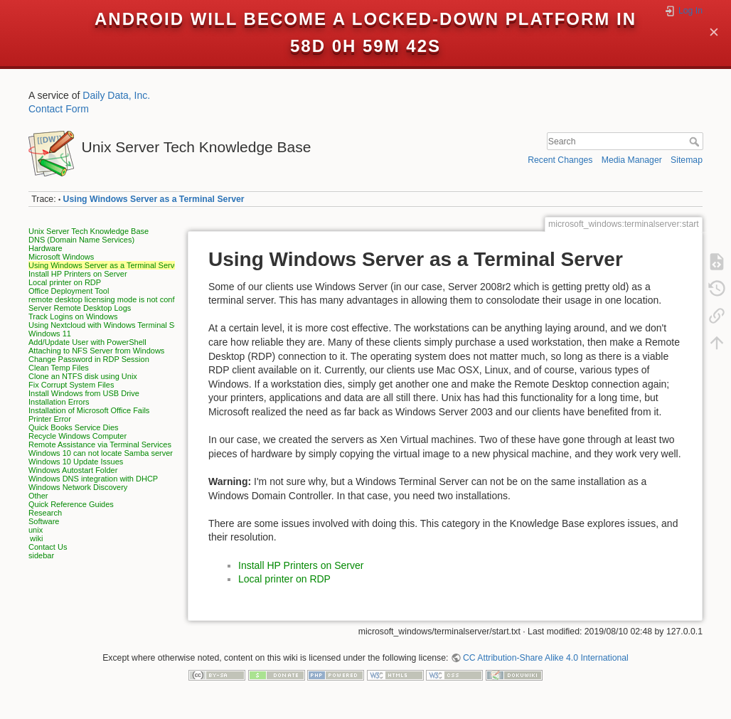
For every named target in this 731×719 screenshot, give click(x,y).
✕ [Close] (714, 33)
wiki (36, 538)
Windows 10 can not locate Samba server (100, 453)
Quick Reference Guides (71, 504)
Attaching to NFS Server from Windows (96, 350)
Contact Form (58, 108)
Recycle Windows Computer (77, 436)
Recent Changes (560, 160)
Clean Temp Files (58, 367)
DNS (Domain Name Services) (81, 239)
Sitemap (687, 160)
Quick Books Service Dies (73, 427)
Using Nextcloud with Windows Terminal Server (110, 325)
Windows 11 (49, 333)
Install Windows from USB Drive (83, 393)
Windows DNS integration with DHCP (93, 478)
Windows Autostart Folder (72, 470)
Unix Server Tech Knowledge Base (88, 231)
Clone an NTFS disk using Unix (82, 376)
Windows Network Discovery (77, 487)
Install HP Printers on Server (77, 274)
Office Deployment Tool (68, 291)
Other (38, 495)
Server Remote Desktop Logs (79, 308)
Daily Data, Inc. (116, 95)
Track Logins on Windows (73, 316)
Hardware (45, 248)
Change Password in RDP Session (88, 359)
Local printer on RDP (64, 282)
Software (43, 521)
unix (35, 530)
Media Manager (632, 160)
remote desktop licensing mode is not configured (112, 299)
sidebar (41, 555)
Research (45, 512)
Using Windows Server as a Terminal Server (154, 199)
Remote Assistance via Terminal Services (99, 444)
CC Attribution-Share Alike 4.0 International (546, 658)
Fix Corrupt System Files (71, 384)
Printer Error (49, 419)
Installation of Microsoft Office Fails (88, 410)
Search (696, 142)
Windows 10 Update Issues (75, 461)
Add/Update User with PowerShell (87, 342)
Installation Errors (59, 402)
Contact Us (47, 547)
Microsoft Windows (61, 256)
